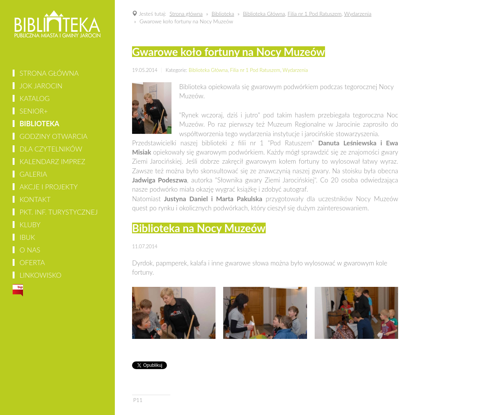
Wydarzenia (295, 70)
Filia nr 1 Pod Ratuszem (255, 70)
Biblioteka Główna (208, 70)
